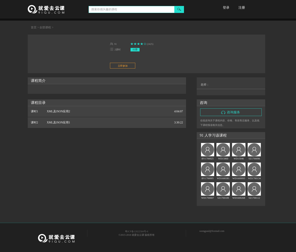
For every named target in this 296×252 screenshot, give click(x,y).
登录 (226, 7)
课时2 (107, 123)
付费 (135, 49)
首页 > (35, 27)
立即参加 (123, 65)
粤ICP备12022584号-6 (136, 231)
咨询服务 (230, 112)
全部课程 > (46, 27)
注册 (241, 7)
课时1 (107, 111)
